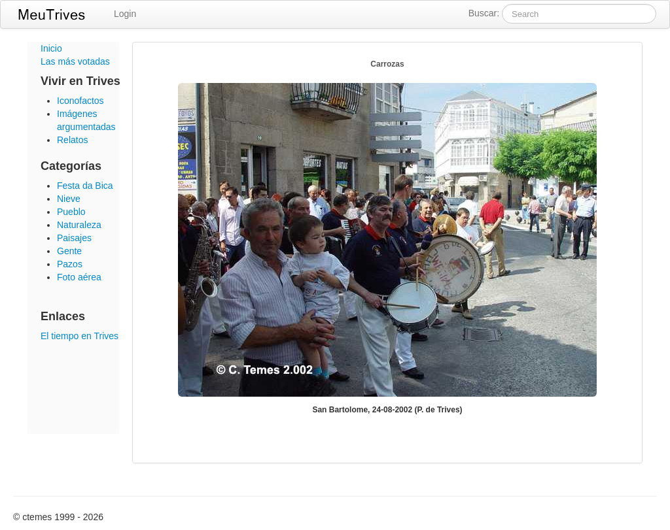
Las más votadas (75, 61)
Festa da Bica (85, 185)
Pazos (69, 264)
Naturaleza (79, 225)
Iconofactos (80, 100)
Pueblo (71, 212)
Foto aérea (79, 277)
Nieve (68, 198)
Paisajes (74, 238)
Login (125, 13)
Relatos (72, 140)
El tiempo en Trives (79, 336)
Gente (69, 251)
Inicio (51, 48)
